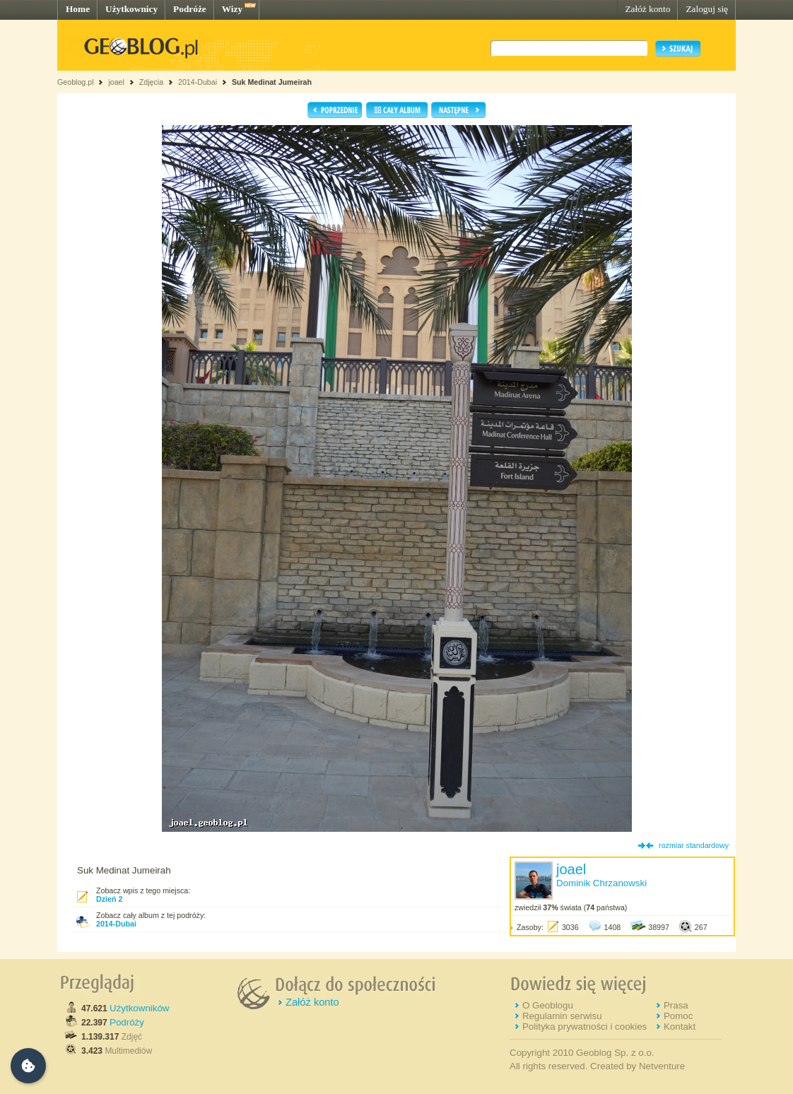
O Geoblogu (547, 1005)
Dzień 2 (109, 899)
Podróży (127, 1022)
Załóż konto (647, 9)
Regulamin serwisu (562, 1016)
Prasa (676, 1005)
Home (78, 9)
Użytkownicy (131, 9)
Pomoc (678, 1016)
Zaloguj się (707, 9)
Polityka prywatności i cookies (584, 1026)
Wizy (232, 9)
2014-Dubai (197, 82)
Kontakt (679, 1026)
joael (116, 82)
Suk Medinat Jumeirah (272, 82)
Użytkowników (139, 1008)
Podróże (189, 9)
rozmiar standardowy (694, 845)
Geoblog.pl (75, 82)
